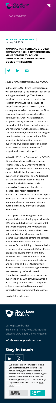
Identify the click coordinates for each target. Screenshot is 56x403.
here (26, 295)
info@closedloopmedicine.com (23, 340)
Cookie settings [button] (15, 393)
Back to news (16, 16)
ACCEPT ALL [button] (36, 393)
